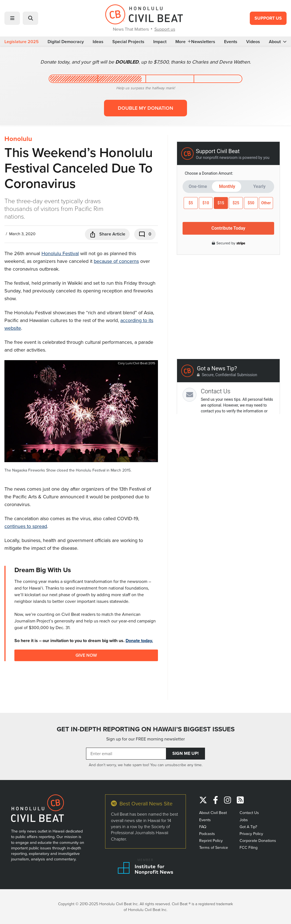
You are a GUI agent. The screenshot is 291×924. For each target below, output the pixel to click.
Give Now (86, 655)
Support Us (268, 18)
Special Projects (128, 42)
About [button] (278, 42)
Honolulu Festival (60, 253)
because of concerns (116, 261)
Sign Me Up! (185, 753)
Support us (164, 29)
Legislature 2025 (21, 42)
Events (230, 42)
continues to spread (25, 526)
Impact (160, 42)
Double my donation (145, 107)
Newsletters (203, 42)
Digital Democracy (66, 42)
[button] (12, 18)
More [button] (183, 42)
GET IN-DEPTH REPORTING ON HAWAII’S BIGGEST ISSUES (146, 729)
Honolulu (18, 139)
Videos (253, 42)
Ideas (98, 42)
